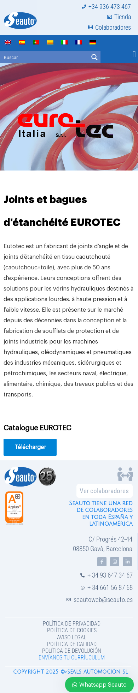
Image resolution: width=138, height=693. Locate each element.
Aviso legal (71, 637)
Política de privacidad (71, 623)
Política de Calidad (72, 644)
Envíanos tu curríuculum (72, 657)
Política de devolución (71, 650)
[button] (134, 54)
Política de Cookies (72, 630)
